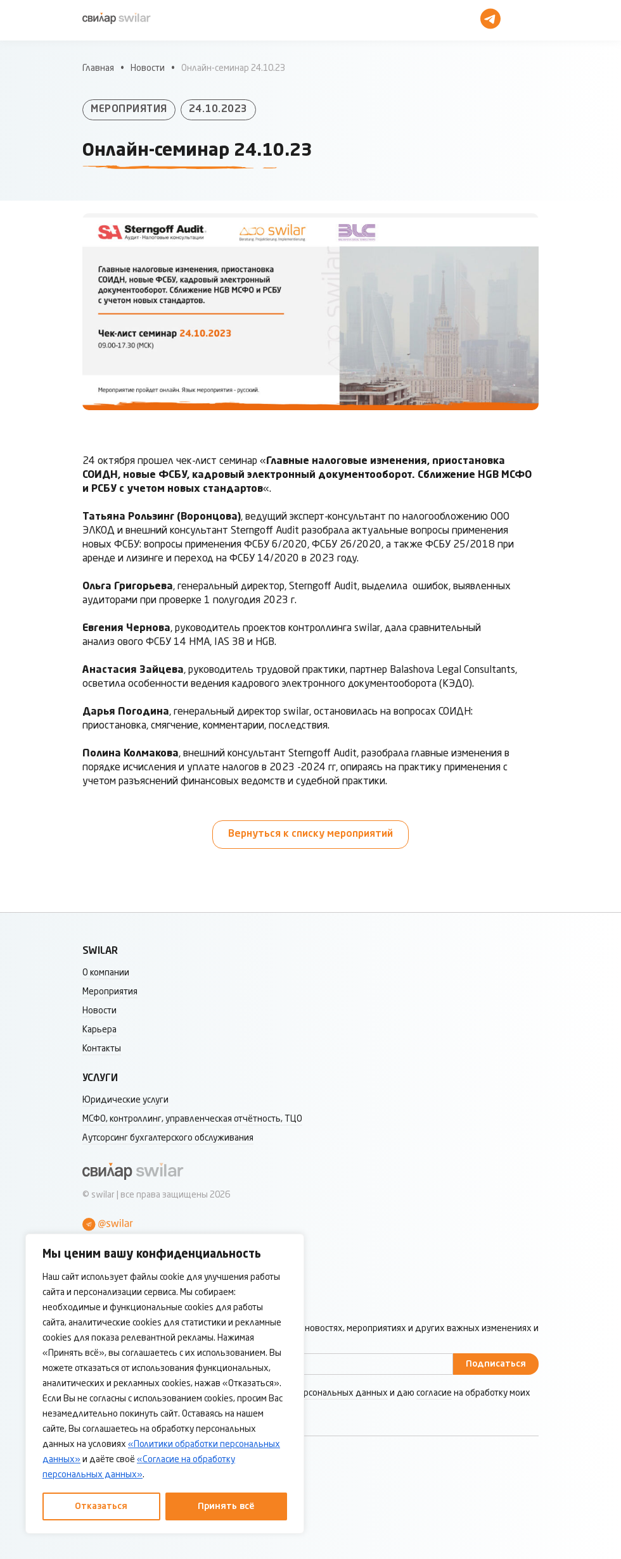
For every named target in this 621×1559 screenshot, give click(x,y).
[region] (164, 1384)
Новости (148, 68)
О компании (105, 972)
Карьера (99, 1029)
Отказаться (101, 1506)
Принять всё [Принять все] (226, 1506)
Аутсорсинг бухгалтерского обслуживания (167, 1138)
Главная (98, 68)
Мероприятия (110, 991)
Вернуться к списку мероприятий (310, 834)
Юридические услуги (125, 1100)
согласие (434, 1393)
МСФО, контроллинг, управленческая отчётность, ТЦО (192, 1119)
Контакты (101, 1048)
